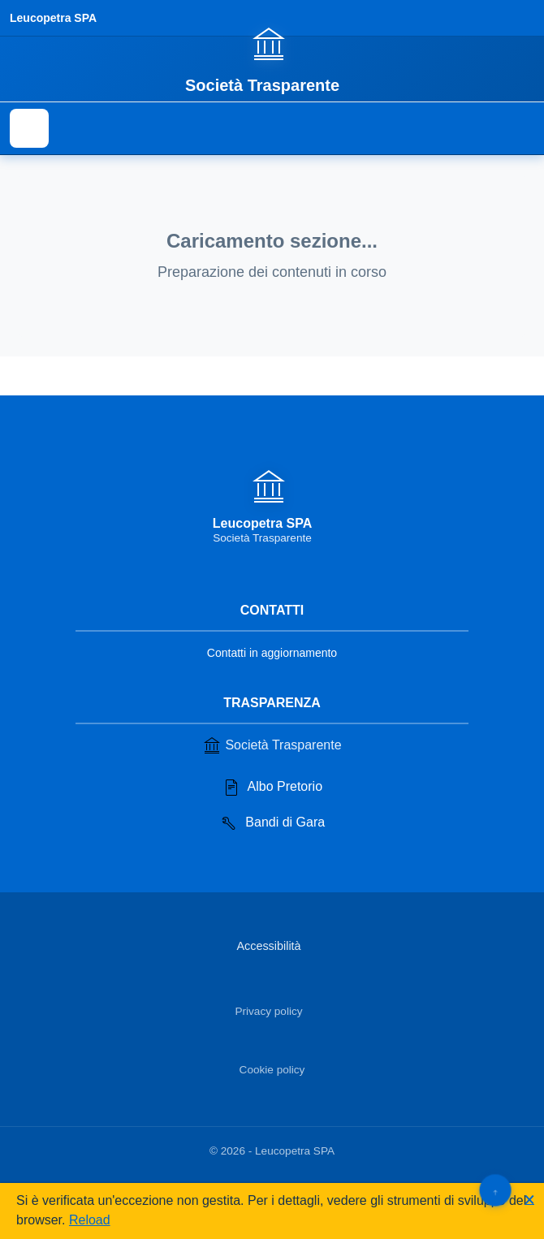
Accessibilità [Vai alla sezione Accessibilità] (268, 945)
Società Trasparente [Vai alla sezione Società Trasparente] (271, 745)
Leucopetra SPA (53, 17)
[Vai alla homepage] (272, 59)
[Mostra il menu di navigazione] (29, 128)
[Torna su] (495, 1190)
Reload (89, 1220)
